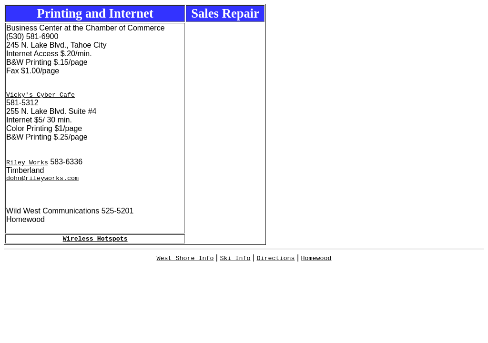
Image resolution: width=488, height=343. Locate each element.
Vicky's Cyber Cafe (40, 95)
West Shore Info (185, 262)
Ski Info (235, 262)
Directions (276, 262)
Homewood (316, 262)
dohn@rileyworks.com (42, 180)
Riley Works (27, 163)
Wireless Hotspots (95, 242)
